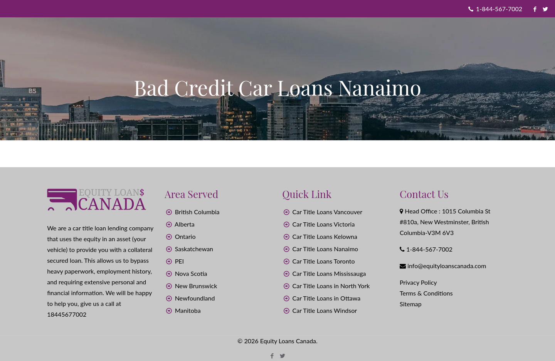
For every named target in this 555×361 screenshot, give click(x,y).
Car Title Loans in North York (331, 285)
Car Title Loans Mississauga (329, 273)
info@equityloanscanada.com (446, 265)
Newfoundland (195, 298)
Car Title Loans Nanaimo (325, 248)
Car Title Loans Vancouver (327, 211)
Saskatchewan (194, 248)
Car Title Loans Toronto (324, 261)
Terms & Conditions (426, 293)
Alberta (185, 224)
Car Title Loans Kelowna (325, 236)
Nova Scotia (191, 273)
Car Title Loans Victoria (324, 224)
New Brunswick (196, 285)
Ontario (185, 236)
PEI (179, 261)
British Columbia (197, 211)
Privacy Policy (418, 282)
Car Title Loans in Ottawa (327, 298)
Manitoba (188, 310)
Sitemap (411, 303)
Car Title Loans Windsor (325, 310)
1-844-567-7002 (499, 8)
